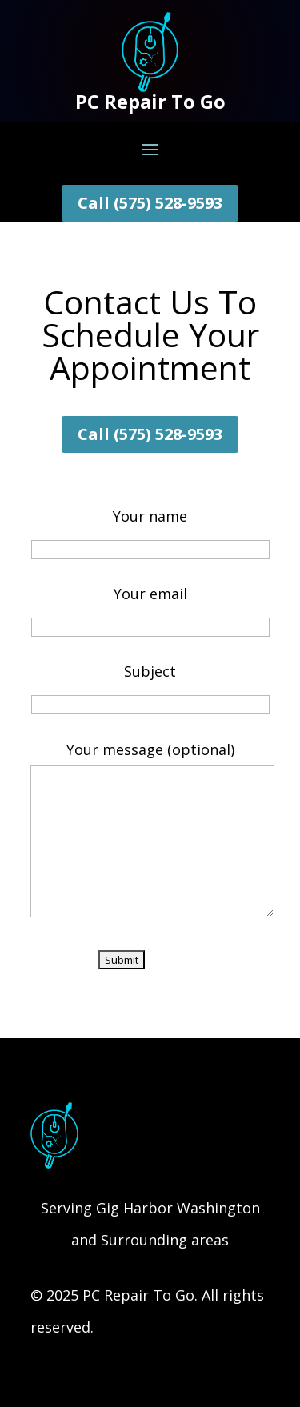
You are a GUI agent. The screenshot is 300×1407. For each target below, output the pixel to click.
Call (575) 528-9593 (150, 203)
